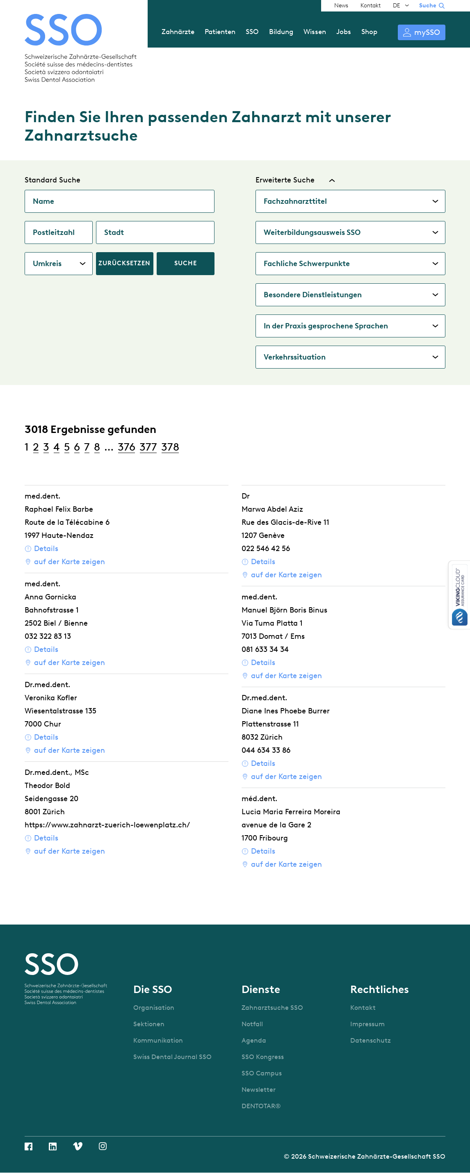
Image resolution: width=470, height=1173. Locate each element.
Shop (369, 31)
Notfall (252, 1024)
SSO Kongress (263, 1057)
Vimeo (77, 1146)
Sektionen (148, 1024)
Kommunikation (158, 1040)
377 (148, 446)
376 (126, 446)
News (341, 5)
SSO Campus (262, 1073)
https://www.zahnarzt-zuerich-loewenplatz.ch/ (107, 824)
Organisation (153, 1007)
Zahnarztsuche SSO (272, 1007)
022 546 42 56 (266, 548)
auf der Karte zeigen (69, 561)
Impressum (367, 1024)
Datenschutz (370, 1040)
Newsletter (259, 1089)
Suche (427, 5)
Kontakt (370, 5)
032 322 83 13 (48, 636)
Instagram (103, 1146)
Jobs (343, 31)
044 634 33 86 (266, 750)
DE (396, 5)
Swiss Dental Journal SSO (172, 1057)
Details (46, 548)
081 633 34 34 (265, 649)
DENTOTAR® (261, 1106)
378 (170, 446)
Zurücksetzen (124, 263)
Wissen (314, 31)
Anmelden (421, 32)
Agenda (254, 1040)
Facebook (28, 1146)
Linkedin (53, 1146)
